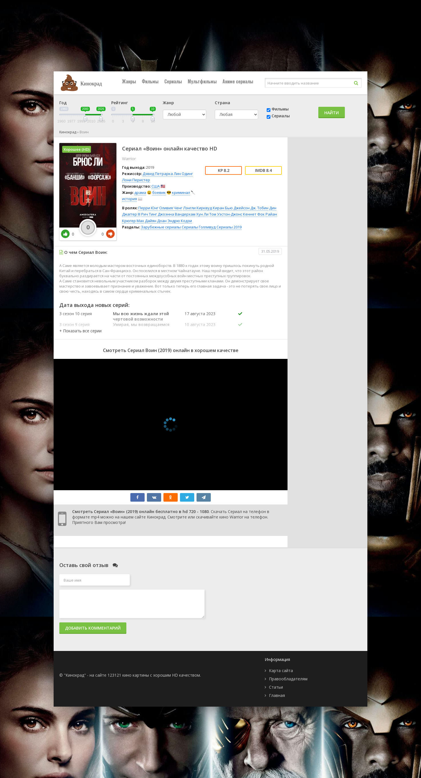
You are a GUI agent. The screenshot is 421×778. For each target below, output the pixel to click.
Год (63, 102)
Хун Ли (202, 214)
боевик (159, 192)
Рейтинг (119, 102)
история (129, 198)
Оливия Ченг (170, 207)
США (155, 186)
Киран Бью (223, 207)
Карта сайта (281, 670)
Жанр (168, 102)
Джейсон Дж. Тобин (251, 207)
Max (140, 220)
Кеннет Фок (254, 214)
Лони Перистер (136, 179)
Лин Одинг (183, 173)
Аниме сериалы (237, 81)
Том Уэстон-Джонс (225, 214)
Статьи (276, 687)
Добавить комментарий (93, 628)
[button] (80, 330)
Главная (277, 695)
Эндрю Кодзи (179, 220)
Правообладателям (288, 678)
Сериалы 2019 (229, 227)
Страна (222, 102)
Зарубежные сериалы (161, 227)
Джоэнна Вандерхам (176, 214)
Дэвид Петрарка (158, 173)
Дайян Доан (156, 220)
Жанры (129, 81)
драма (140, 192)
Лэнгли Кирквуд (197, 207)
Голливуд (207, 227)
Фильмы (150, 81)
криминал (181, 192)
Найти (331, 112)
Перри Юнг (148, 207)
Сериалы (173, 81)
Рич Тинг (149, 214)
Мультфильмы (202, 81)
